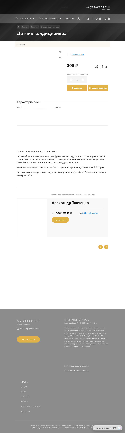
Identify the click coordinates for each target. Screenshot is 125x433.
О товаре (21, 44)
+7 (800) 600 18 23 (96, 7)
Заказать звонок (28, 339)
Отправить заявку (98, 88)
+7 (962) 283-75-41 (63, 213)
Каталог (25, 387)
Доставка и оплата (30, 406)
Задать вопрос (60, 220)
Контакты (25, 396)
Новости (25, 411)
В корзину (77, 88)
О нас (24, 392)
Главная (25, 382)
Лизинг (24, 401)
